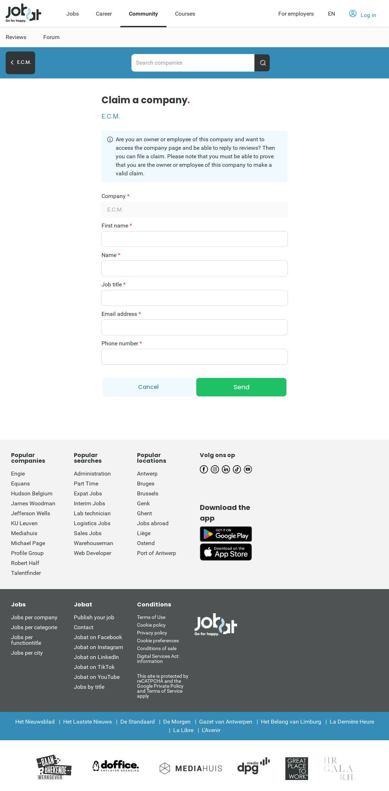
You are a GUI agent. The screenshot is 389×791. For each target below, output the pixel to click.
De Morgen (177, 720)
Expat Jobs (88, 492)
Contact (83, 625)
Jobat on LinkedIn (96, 655)
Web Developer (92, 551)
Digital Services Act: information (158, 657)
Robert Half (25, 561)
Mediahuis (24, 531)
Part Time (86, 482)
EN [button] (331, 13)
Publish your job (94, 616)
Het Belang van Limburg (291, 720)
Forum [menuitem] (51, 37)
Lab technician (92, 512)
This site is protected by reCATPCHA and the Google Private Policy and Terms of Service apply (162, 684)
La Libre (183, 728)
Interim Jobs (89, 502)
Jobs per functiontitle (26, 638)
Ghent (144, 512)
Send (242, 386)
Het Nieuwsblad (35, 720)
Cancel (148, 386)
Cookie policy (151, 623)
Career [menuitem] (104, 13)
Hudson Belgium (32, 492)
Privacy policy (152, 631)
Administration (92, 472)
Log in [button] (362, 14)
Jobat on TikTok (94, 665)
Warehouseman (93, 541)
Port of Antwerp (156, 551)
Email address (121, 314)
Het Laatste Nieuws (87, 720)
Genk (143, 502)
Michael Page (28, 541)
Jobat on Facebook (98, 635)
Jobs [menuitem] (72, 13)
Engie (18, 472)
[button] (362, 13)
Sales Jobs (88, 531)
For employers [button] (296, 13)
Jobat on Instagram (98, 645)
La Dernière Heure (352, 720)
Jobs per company (34, 616)
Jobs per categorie (34, 625)
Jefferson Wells (30, 512)
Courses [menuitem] (185, 13)
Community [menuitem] (143, 13)
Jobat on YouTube (97, 675)
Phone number (122, 343)
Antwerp (147, 472)
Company (116, 196)
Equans (20, 482)
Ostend (146, 541)
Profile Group (27, 551)
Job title (114, 284)
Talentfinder (26, 571)
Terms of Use (151, 616)
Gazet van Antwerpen (225, 720)
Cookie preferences (158, 639)
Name (111, 255)
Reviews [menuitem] (16, 37)
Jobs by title (89, 685)
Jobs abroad (153, 521)
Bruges (145, 482)
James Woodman (33, 502)
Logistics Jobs (92, 521)
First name (117, 226)
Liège (143, 531)
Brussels (147, 492)
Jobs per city (27, 651)
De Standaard (137, 720)
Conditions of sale (156, 647)
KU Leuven (24, 521)
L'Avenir (211, 728)
